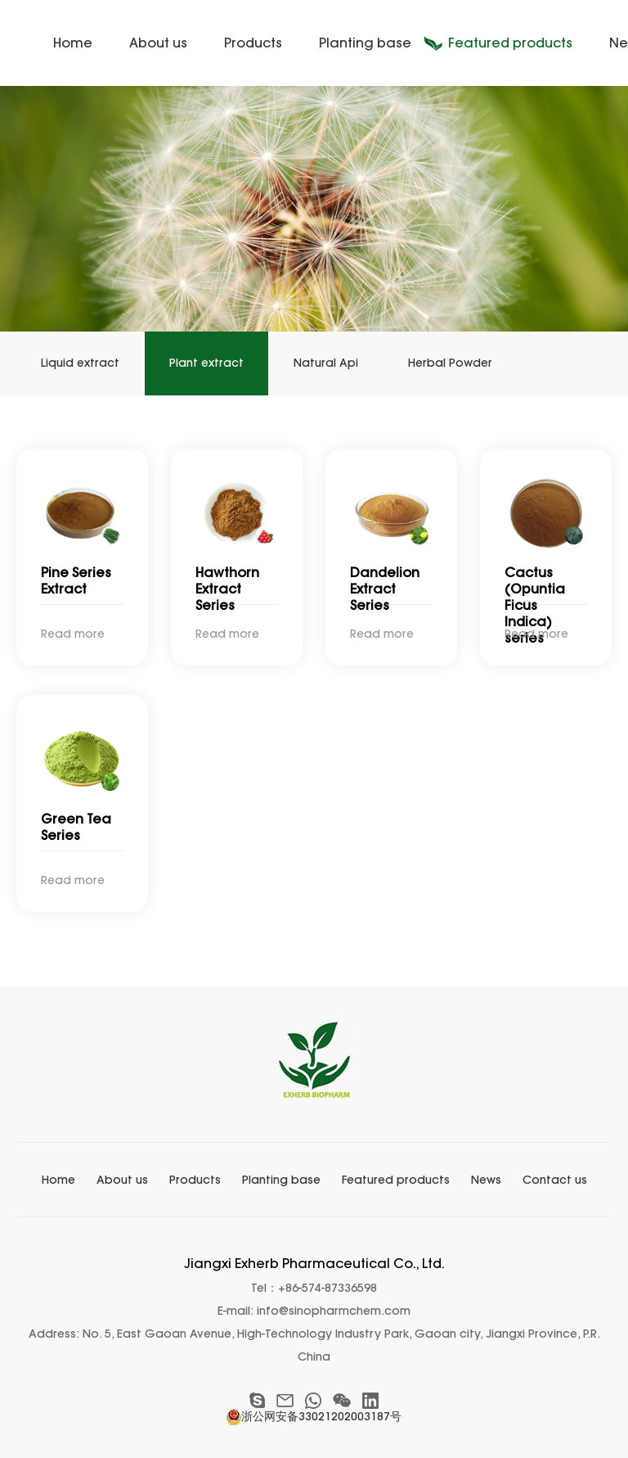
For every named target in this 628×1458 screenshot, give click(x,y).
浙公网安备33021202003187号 (314, 1416)
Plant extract (206, 363)
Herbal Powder (450, 363)
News (486, 1179)
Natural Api (326, 363)
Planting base (365, 42)
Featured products (510, 42)
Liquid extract (80, 363)
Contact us (555, 1179)
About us (158, 42)
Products (253, 42)
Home (72, 42)
